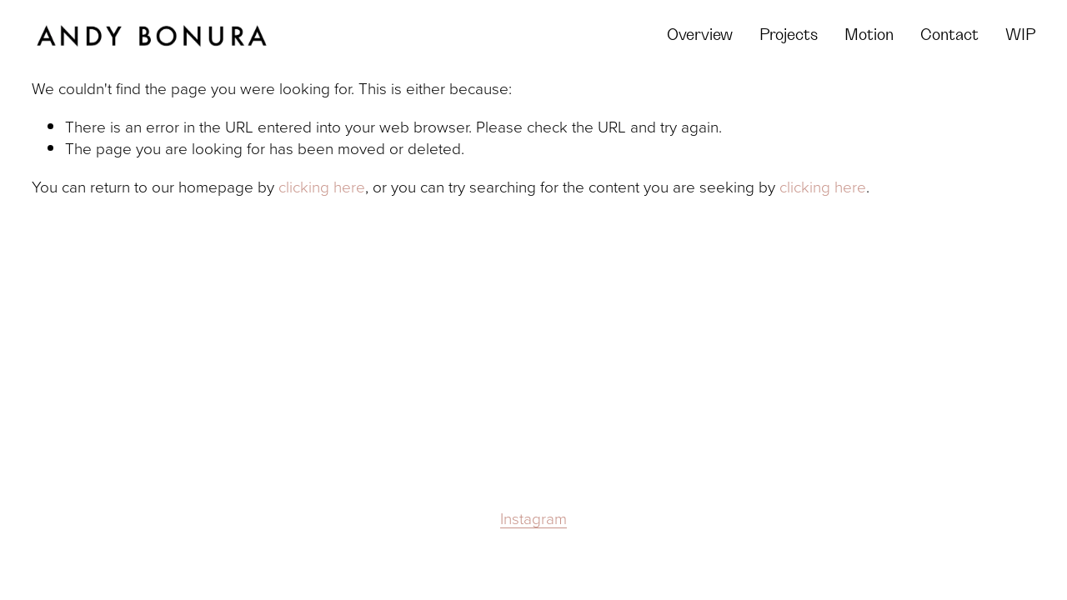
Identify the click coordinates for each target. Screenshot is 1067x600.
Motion (869, 35)
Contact (949, 35)
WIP (1020, 35)
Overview (700, 35)
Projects (788, 35)
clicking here (321, 186)
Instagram (533, 518)
